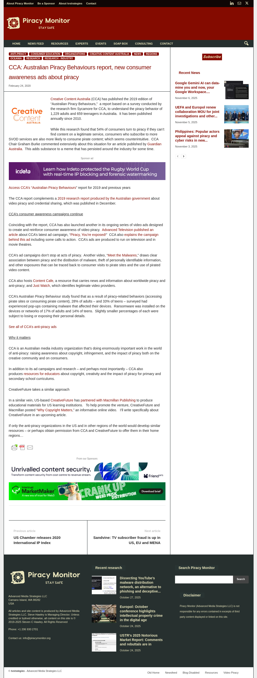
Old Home (153, 672)
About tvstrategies (70, 3)
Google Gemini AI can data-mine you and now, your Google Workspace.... (197, 87)
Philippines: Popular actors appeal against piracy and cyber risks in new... (197, 136)
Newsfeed (171, 672)
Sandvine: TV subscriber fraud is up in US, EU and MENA (126, 540)
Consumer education (45, 54)
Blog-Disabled (191, 672)
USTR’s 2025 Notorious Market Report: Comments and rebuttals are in (141, 639)
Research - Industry (59, 58)
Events (100, 43)
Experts (82, 43)
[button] (246, 43)
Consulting (144, 43)
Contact (91, 3)
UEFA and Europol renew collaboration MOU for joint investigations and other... (197, 111)
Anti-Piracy (18, 54)
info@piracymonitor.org (36, 638)
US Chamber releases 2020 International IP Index (37, 540)
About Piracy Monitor (20, 3)
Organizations (75, 54)
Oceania (16, 58)
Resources (59, 43)
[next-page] (183, 156)
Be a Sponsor (46, 3)
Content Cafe (43, 281)
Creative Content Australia (109, 54)
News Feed (36, 43)
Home (16, 43)
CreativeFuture (62, 400)
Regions (151, 54)
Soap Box (121, 43)
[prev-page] (177, 156)
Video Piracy (231, 672)
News (137, 54)
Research (33, 58)
